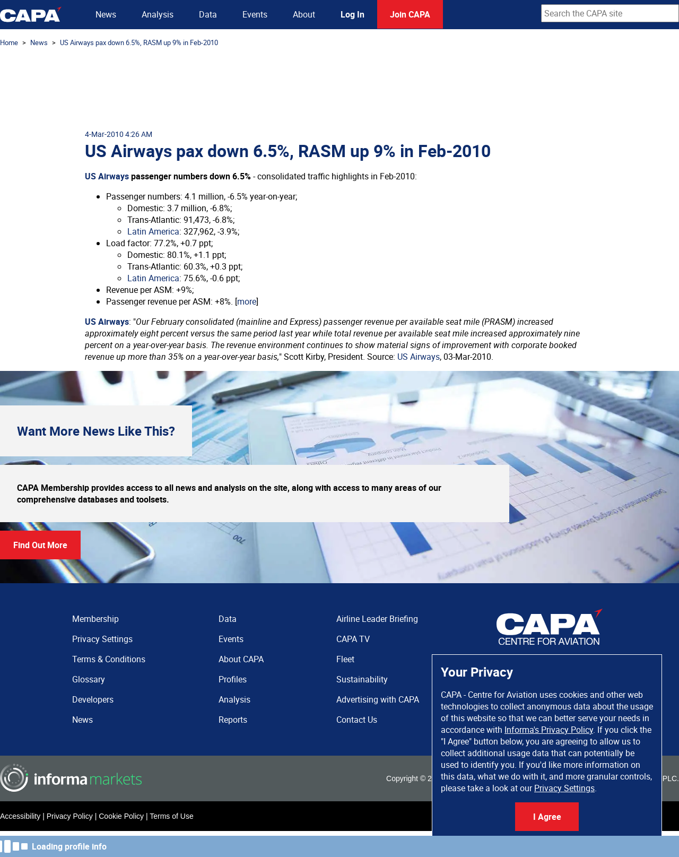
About (304, 14)
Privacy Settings (564, 788)
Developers (93, 699)
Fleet (345, 659)
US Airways (107, 176)
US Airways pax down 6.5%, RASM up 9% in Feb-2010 (139, 42)
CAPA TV (353, 639)
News (105, 14)
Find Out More (40, 545)
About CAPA (241, 659)
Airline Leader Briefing (377, 619)
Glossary (88, 679)
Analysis (157, 14)
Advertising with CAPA (377, 699)
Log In (352, 14)
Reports (233, 719)
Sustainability (362, 679)
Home (9, 42)
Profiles (233, 679)
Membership (95, 619)
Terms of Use (171, 816)
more (246, 301)
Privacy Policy (70, 816)
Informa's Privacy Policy (548, 729)
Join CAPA (410, 14)
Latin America (153, 231)
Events (254, 14)
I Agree (547, 817)
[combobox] (610, 13)
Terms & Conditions (108, 659)
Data (208, 14)
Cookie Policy (121, 816)
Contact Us (356, 719)
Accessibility (20, 816)
